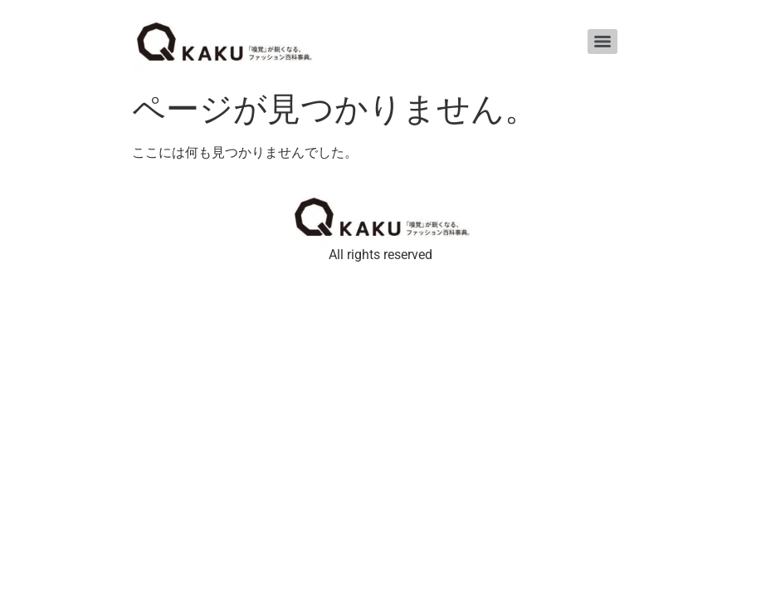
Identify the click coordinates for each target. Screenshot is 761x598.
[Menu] (602, 41)
